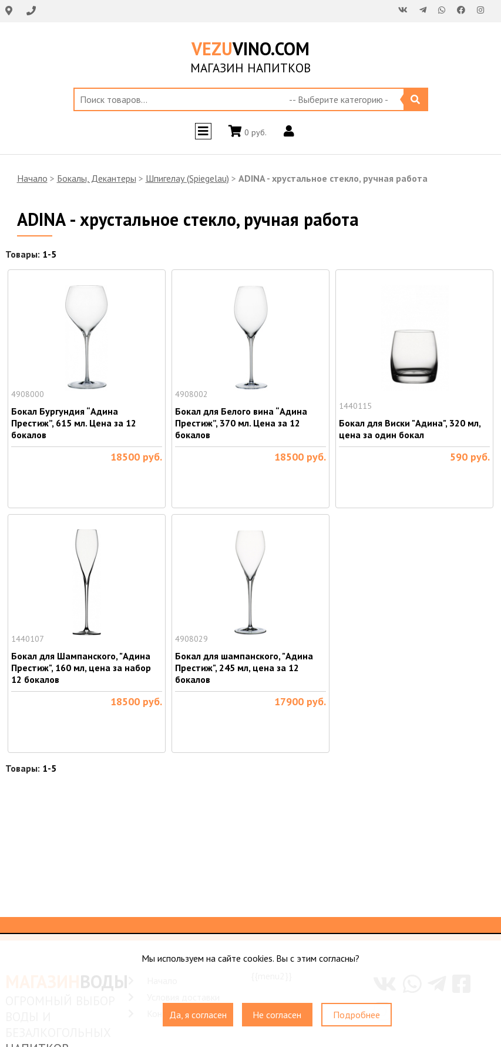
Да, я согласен (198, 1015)
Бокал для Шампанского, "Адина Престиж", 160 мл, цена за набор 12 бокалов (81, 667)
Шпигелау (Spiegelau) (187, 178)
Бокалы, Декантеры (96, 178)
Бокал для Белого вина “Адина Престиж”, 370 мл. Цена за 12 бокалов (241, 423)
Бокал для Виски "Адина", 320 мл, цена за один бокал (409, 429)
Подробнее (356, 1015)
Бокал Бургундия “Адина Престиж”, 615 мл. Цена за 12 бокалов (73, 423)
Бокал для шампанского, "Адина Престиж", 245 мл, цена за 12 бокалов (244, 667)
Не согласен (277, 1015)
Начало (32, 178)
